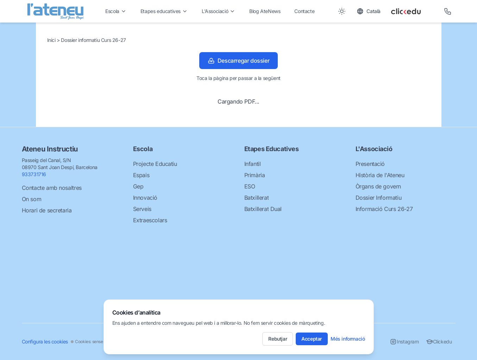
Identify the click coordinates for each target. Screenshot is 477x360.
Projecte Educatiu (155, 163)
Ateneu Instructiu (50, 149)
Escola (115, 11)
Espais (141, 175)
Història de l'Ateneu (380, 175)
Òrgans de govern (378, 186)
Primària (254, 175)
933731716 (34, 174)
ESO (249, 186)
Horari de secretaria (47, 210)
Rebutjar (277, 339)
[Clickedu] (412, 11)
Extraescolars (150, 220)
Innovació (145, 197)
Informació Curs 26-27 (384, 208)
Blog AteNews (264, 11)
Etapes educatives (164, 11)
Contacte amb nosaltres (52, 187)
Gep (138, 186)
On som (32, 199)
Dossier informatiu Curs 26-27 (93, 40)
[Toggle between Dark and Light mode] (342, 11)
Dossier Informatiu (379, 197)
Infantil (252, 163)
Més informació (348, 339)
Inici (52, 40)
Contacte (304, 11)
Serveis (142, 208)
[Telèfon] (448, 11)
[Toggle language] (368, 11)
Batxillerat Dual (263, 208)
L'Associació (218, 11)
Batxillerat (256, 197)
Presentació (370, 163)
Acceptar (311, 339)
